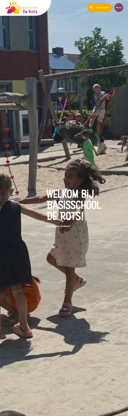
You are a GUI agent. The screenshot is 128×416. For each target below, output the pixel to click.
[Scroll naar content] (118, 406)
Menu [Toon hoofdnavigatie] (119, 8)
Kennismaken (102, 8)
